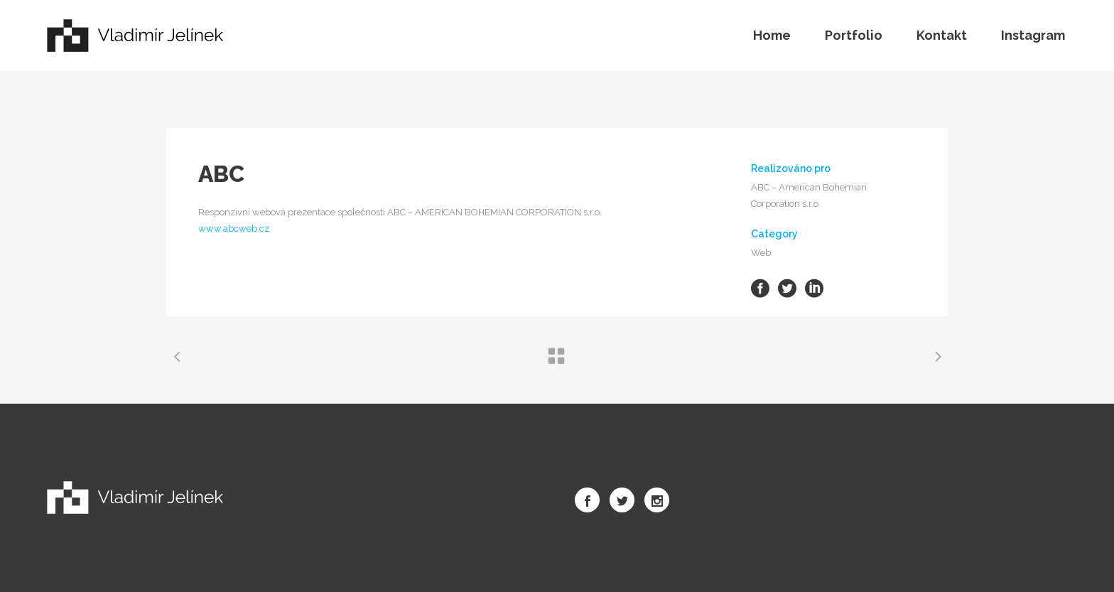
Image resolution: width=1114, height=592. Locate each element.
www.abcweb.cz (233, 228)
